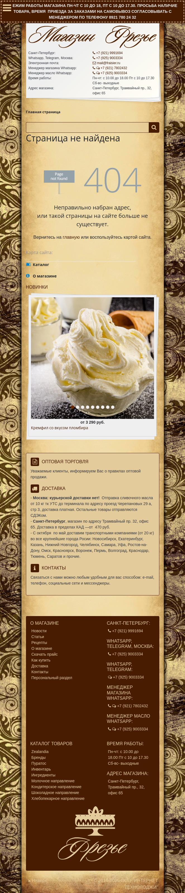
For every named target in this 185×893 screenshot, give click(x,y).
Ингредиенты (44, 775)
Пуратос (39, 763)
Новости (39, 631)
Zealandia (40, 751)
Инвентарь (41, 769)
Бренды (39, 757)
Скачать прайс (45, 654)
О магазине (42, 648)
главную (71, 237)
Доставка (40, 666)
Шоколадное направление (55, 792)
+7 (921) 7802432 (110, 68)
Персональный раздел (52, 677)
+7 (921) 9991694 (108, 53)
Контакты (40, 672)
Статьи (38, 636)
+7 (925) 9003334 (108, 58)
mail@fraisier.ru (107, 63)
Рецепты (39, 642)
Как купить (41, 660)
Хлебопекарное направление (58, 798)
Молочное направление (53, 781)
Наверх (37, 880)
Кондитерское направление (56, 787)
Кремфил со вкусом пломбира (59, 428)
